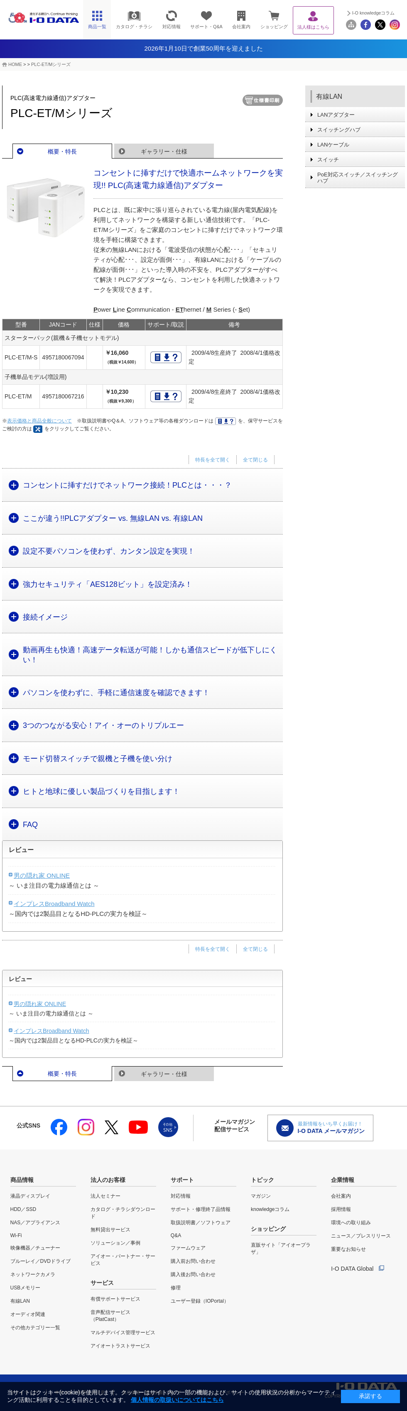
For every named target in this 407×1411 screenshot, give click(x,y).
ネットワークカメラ (32, 1274)
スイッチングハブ (338, 130)
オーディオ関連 (27, 1314)
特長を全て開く (212, 460)
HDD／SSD (23, 1209)
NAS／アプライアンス (35, 1222)
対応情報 (181, 1196)
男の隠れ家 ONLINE (42, 875)
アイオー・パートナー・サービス (123, 1259)
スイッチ (328, 159)
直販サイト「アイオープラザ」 (281, 1248)
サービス (102, 1282)
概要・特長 (62, 151)
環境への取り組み (351, 1222)
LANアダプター (336, 115)
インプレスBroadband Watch (54, 903)
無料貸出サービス (110, 1230)
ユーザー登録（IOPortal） (200, 1301)
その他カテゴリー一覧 (35, 1327)
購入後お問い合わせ (193, 1274)
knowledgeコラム (270, 1209)
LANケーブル (333, 145)
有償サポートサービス (115, 1299)
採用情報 (341, 1209)
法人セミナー (105, 1196)
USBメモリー (25, 1288)
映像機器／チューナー (35, 1248)
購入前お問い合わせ (193, 1261)
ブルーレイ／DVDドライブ (40, 1261)
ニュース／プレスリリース (361, 1236)
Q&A (176, 1235)
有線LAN (329, 96)
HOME (15, 64)
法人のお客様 (108, 1180)
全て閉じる (255, 460)
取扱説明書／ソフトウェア (200, 1222)
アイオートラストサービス (120, 1346)
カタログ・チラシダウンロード (123, 1212)
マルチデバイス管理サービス (123, 1332)
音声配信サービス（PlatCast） (110, 1315)
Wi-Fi (16, 1235)
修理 (176, 1288)
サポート (182, 1180)
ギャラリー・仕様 (164, 151)
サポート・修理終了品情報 (200, 1209)
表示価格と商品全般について (39, 421)
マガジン (261, 1196)
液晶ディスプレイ (30, 1196)
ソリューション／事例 (115, 1243)
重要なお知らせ (348, 1249)
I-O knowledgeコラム (373, 12)
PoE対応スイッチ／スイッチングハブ (357, 177)
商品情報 (22, 1180)
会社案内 (341, 1196)
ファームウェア (188, 1248)
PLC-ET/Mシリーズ (51, 64)
